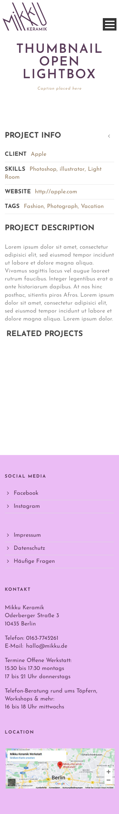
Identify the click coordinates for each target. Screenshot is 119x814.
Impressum (27, 535)
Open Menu (109, 24)
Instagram (27, 506)
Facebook (26, 493)
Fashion (34, 207)
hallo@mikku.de (46, 646)
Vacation (92, 207)
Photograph (62, 207)
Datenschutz (29, 548)
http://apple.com (56, 192)
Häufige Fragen (34, 561)
